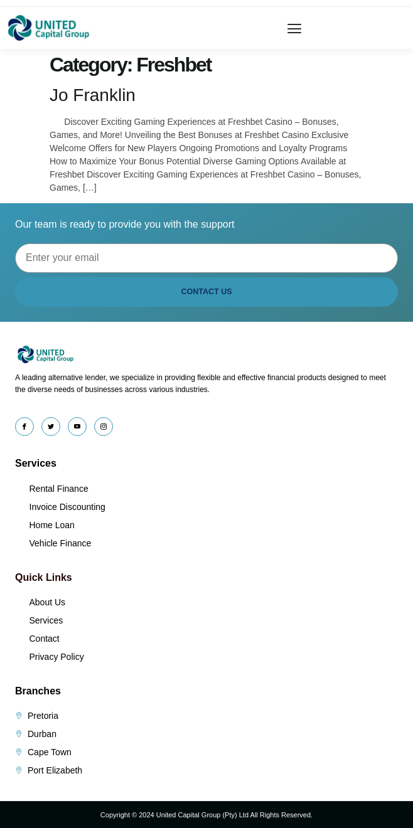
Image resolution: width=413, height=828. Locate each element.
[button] (294, 28)
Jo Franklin (93, 95)
